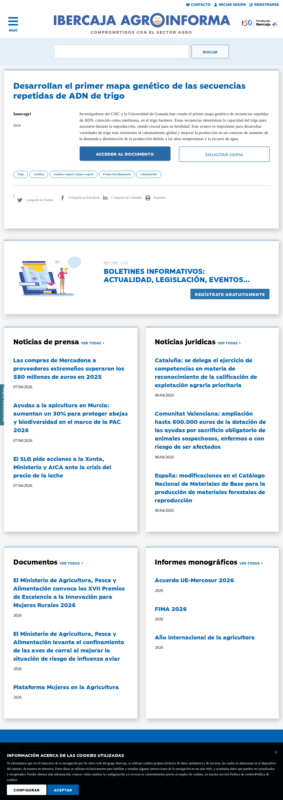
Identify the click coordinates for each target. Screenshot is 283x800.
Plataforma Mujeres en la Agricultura (66, 687)
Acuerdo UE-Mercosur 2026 (194, 580)
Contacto (198, 4)
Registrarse (264, 4)
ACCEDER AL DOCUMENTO (125, 154)
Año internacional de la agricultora (205, 637)
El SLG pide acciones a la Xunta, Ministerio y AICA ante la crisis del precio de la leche (62, 466)
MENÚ (13, 30)
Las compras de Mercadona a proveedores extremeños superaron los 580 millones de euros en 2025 (68, 368)
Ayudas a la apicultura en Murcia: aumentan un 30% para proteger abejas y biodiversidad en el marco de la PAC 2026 (70, 417)
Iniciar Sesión (230, 4)
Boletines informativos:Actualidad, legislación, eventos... (177, 275)
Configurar (27, 789)
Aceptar (63, 789)
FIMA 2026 (171, 608)
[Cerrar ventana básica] (276, 752)
